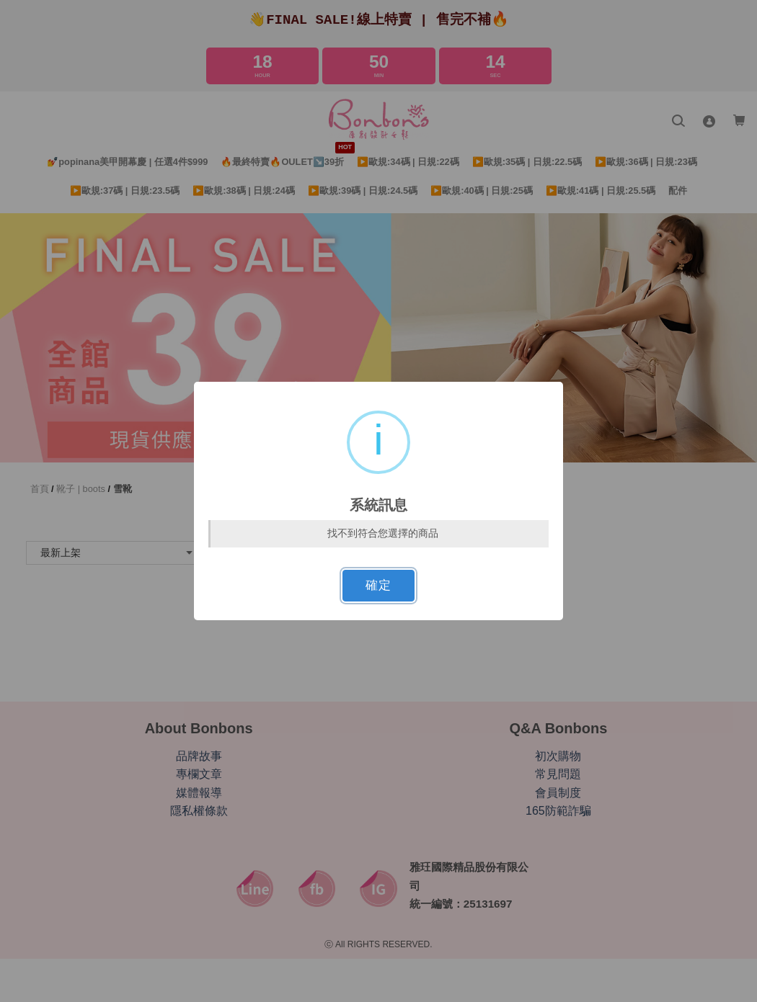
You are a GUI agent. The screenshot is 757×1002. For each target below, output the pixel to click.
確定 (378, 585)
